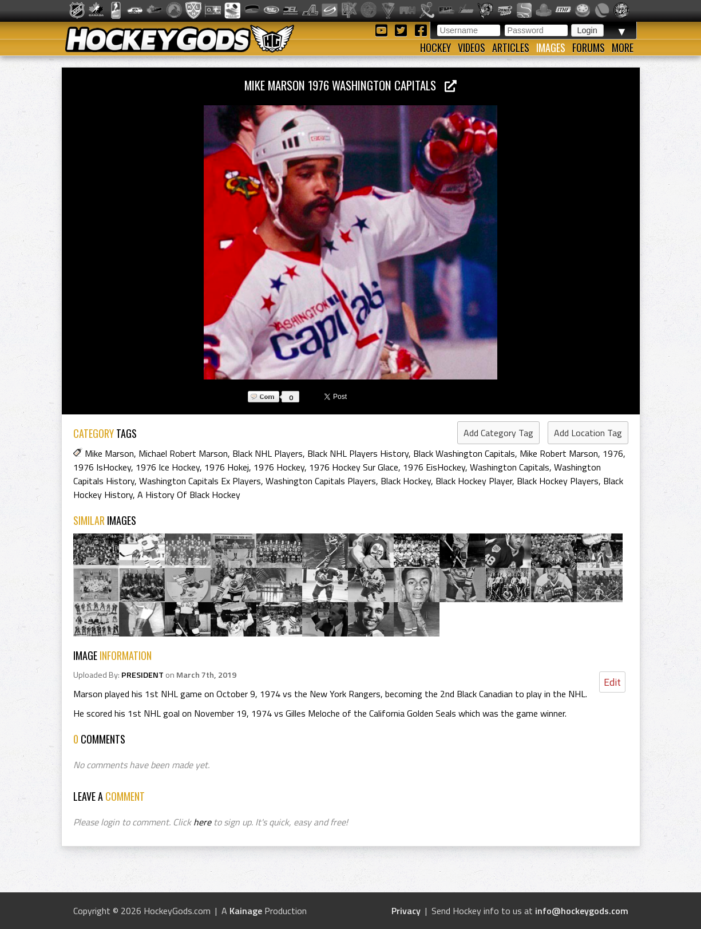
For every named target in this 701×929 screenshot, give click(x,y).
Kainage (245, 911)
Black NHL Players (267, 453)
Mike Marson (109, 453)
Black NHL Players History (358, 453)
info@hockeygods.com (581, 911)
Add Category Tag (498, 433)
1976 (613, 453)
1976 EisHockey (434, 467)
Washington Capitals (509, 467)
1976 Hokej (226, 467)
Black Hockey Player (473, 481)
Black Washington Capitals (464, 453)
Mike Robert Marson (559, 453)
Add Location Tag (588, 433)
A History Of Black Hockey (188, 494)
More (622, 47)
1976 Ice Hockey (168, 467)
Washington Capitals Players (321, 481)
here (202, 822)
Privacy (406, 911)
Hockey (435, 47)
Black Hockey (406, 481)
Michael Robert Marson (183, 453)
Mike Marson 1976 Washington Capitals (350, 85)
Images (550, 47)
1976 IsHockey (102, 467)
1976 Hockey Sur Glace (353, 467)
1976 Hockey (279, 467)
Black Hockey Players (558, 481)
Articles (510, 47)
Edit (612, 682)
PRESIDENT (142, 675)
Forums (588, 47)
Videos (471, 47)
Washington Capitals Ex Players (200, 481)
